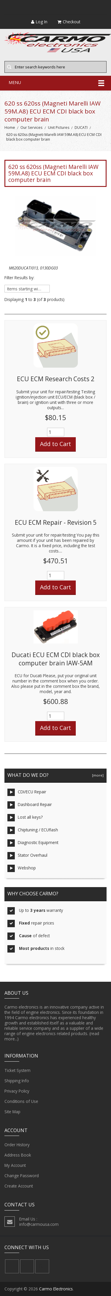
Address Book (17, 1155)
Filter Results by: (19, 277)
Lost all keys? (25, 817)
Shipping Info (16, 1080)
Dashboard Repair (29, 805)
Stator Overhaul (27, 855)
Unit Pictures (58, 127)
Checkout (68, 21)
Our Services (31, 127)
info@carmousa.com (39, 1224)
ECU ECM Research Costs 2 (55, 379)
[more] (97, 775)
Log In (39, 21)
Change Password (21, 1175)
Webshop (21, 868)
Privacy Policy (16, 1091)
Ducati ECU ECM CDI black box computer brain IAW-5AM (56, 659)
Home (9, 127)
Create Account (18, 1186)
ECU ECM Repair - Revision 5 (55, 522)
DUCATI (81, 127)
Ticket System (17, 1070)
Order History (17, 1144)
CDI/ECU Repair (26, 792)
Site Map (12, 1111)
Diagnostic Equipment (32, 843)
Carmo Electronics (56, 1289)
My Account (15, 1165)
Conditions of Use (21, 1101)
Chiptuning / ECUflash (32, 830)
